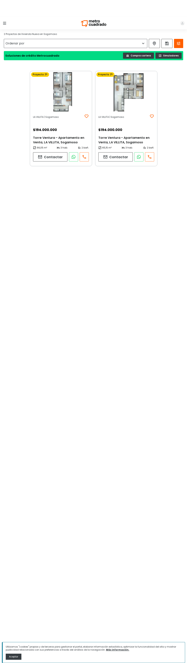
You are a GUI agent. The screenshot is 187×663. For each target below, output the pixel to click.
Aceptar (13, 656)
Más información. (117, 649)
